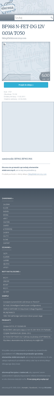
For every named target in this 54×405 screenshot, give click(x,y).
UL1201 (6, 292)
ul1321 (5, 267)
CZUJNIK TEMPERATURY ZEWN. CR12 (17, 333)
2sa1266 (6, 222)
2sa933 (6, 225)
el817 (5, 218)
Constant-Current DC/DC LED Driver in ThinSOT (21, 302)
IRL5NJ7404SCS (9, 312)
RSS (4, 44)
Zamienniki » (7, 198)
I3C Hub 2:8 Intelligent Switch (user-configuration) (22, 305)
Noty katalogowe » (11, 271)
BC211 (5, 277)
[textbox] (32, 17)
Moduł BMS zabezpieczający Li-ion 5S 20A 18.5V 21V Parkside (27, 330)
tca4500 (6, 257)
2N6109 (6, 281)
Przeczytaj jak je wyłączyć (38, 379)
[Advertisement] (24, 126)
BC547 (5, 285)
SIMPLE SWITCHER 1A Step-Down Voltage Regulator (23, 309)
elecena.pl (8, 7)
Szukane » (6, 247)
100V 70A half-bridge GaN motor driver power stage (23, 316)
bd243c (6, 211)
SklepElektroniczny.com (37, 174)
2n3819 (6, 232)
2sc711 (6, 236)
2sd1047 (6, 243)
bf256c (5, 215)
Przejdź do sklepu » (26, 85)
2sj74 (5, 253)
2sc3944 (6, 204)
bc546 (5, 239)
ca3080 (6, 260)
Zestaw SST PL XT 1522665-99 (14, 326)
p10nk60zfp (7, 229)
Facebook (33, 387)
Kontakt (25, 387)
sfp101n (6, 264)
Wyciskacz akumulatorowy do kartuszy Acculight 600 (23, 340)
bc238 (5, 208)
